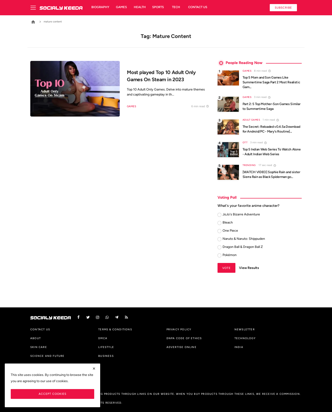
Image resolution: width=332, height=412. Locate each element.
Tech (176, 7)
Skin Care (38, 347)
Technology (245, 338)
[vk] (107, 317)
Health (140, 7)
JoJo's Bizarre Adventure (241, 214)
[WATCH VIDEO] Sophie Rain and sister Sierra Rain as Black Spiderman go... (271, 174)
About (35, 338)
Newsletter (244, 329)
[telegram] (117, 317)
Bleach (228, 222)
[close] (94, 368)
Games (121, 7)
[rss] (126, 317)
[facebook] (78, 317)
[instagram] (97, 317)
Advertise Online (181, 347)
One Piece (230, 231)
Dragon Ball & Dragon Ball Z (243, 247)
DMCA (102, 338)
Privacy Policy (179, 329)
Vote (226, 268)
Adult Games (251, 119)
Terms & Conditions (115, 329)
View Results (249, 268)
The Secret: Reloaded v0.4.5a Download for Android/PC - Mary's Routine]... (271, 129)
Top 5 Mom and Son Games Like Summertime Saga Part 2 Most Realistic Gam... (271, 82)
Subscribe (283, 7)
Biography (100, 7)
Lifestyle (106, 347)
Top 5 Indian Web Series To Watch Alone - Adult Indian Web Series (272, 151)
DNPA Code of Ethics (184, 338)
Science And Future (47, 356)
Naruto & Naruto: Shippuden (244, 239)
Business (106, 356)
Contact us (197, 7)
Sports (158, 7)
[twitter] (88, 317)
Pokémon (230, 255)
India (238, 347)
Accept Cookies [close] (52, 394)
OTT (245, 142)
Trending (249, 165)
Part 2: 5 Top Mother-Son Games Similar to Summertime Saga (272, 106)
